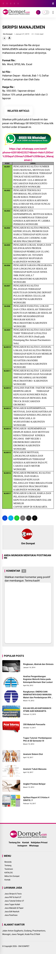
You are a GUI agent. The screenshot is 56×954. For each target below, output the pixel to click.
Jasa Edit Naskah (11, 911)
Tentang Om (14, 842)
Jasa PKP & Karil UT (12, 897)
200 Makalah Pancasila (34, 724)
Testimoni (8, 869)
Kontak (25, 842)
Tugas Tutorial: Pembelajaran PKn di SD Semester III (37, 739)
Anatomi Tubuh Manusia (34, 769)
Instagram (22, 845)
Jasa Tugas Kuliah (12, 904)
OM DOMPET (23, 946)
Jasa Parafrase (10, 915)
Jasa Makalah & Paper (13, 908)
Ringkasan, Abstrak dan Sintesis (38, 664)
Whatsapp (34, 845)
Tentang (7, 865)
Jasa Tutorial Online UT (14, 901)
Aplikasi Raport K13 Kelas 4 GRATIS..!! (36, 799)
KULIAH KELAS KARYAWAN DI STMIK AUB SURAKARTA (37, 709)
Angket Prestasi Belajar (34, 784)
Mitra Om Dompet (11, 876)
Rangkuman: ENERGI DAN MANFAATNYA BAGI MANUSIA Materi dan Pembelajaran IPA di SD (38, 694)
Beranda (7, 862)
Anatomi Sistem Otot (33, 754)
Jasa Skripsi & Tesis (13, 894)
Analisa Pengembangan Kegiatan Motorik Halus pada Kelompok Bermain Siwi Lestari (38, 679)
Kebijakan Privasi (39, 842)
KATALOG (8, 872)
